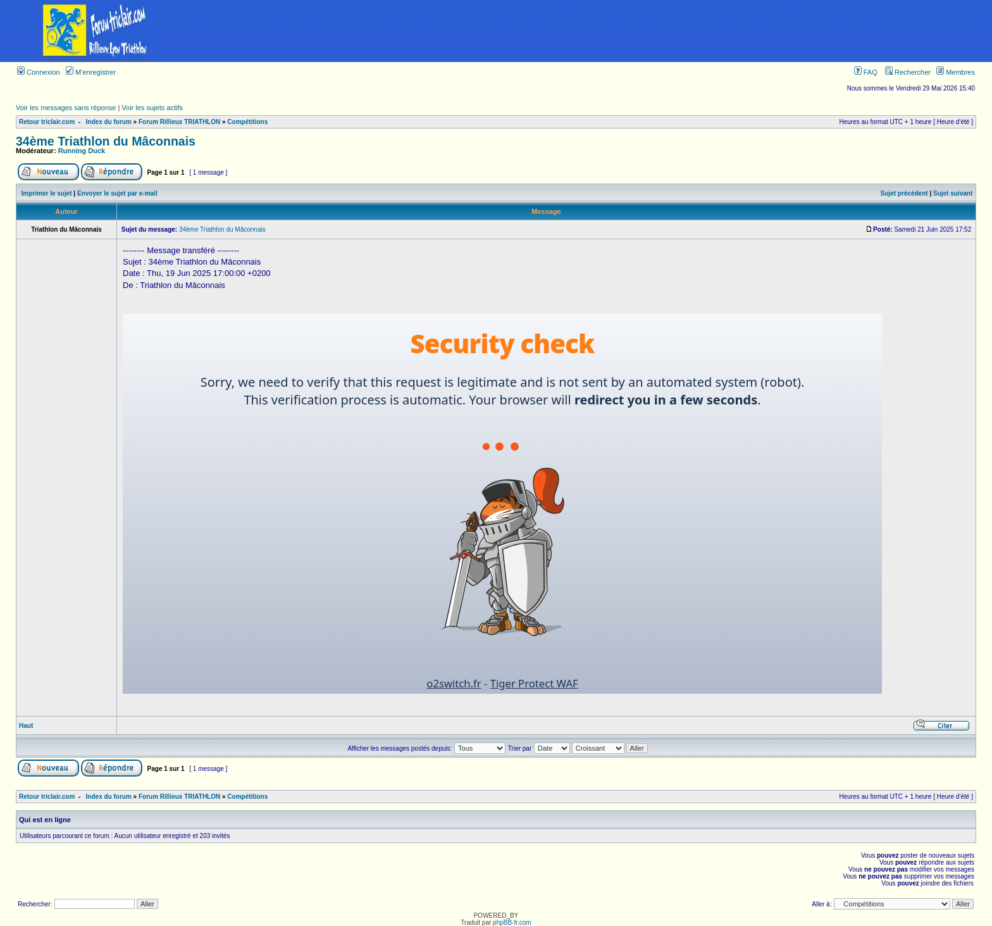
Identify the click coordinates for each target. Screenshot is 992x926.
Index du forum (109, 121)
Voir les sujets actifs (152, 107)
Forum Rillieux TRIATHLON (179, 121)
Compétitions (247, 121)
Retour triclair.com (47, 121)
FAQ (865, 72)
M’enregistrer (91, 72)
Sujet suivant (952, 193)
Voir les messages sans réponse (66, 107)
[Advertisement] (591, 31)
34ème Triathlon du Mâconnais (105, 141)
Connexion (38, 72)
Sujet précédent (904, 193)
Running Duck (82, 150)
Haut (26, 725)
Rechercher (908, 72)
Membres (955, 72)
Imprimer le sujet (47, 193)
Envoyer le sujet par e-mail (117, 193)
